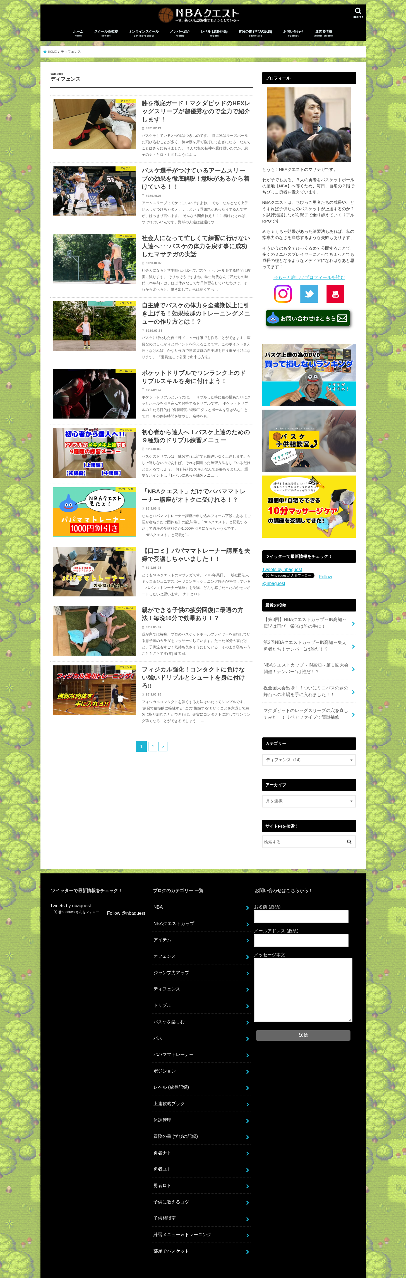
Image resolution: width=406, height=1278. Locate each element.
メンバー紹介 (180, 38)
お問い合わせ (293, 38)
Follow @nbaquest (336, 580)
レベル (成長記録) (214, 38)
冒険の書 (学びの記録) (255, 38)
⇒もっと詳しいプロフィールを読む (309, 281)
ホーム (78, 38)
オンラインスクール (144, 38)
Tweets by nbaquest (280, 572)
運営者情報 (323, 38)
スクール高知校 (106, 38)
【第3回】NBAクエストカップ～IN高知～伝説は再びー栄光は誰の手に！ (306, 618)
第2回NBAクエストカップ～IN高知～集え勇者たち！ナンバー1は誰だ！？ (306, 639)
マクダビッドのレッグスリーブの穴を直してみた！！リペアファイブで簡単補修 (305, 702)
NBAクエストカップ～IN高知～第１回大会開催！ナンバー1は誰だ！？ (305, 660)
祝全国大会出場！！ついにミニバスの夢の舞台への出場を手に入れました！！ (305, 681)
